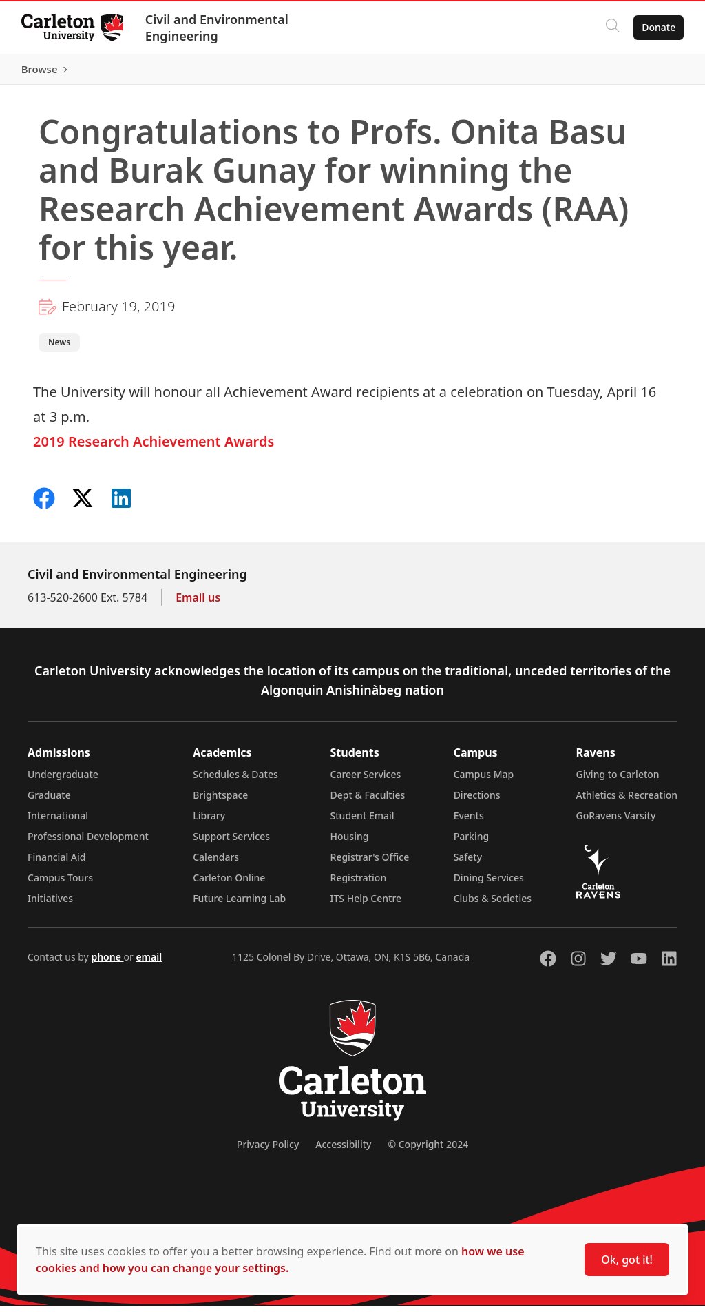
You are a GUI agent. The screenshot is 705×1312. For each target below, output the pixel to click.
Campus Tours (60, 883)
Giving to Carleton (618, 780)
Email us (198, 603)
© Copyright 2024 (428, 1150)
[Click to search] (612, 27)
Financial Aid (56, 863)
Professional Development (88, 842)
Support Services (231, 842)
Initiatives (50, 904)
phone (107, 963)
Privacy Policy (268, 1150)
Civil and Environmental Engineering (217, 27)
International (58, 821)
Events (469, 821)
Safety (468, 863)
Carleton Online (229, 883)
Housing (349, 842)
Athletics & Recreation (626, 801)
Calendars (216, 863)
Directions (477, 801)
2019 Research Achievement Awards (153, 447)
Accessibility (343, 1150)
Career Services (365, 780)
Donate (658, 27)
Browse (656, 72)
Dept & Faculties (368, 801)
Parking (472, 842)
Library (209, 821)
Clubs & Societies (493, 904)
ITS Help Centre (366, 904)
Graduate (49, 801)
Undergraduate (63, 780)
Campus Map (484, 780)
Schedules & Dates (235, 780)
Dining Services (489, 883)
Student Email (362, 821)
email (149, 963)
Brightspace (220, 801)
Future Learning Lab (239, 904)
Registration (358, 883)
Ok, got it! (627, 1259)
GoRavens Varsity (616, 821)
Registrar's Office (370, 863)
